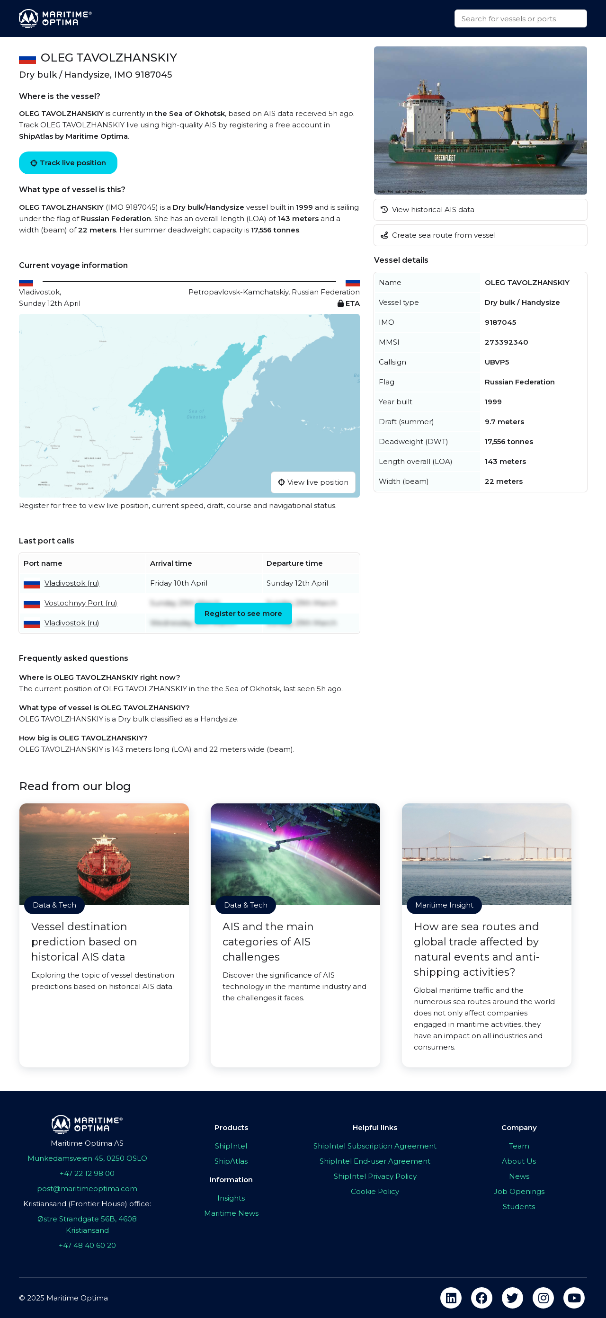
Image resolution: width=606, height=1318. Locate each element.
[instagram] (543, 1298)
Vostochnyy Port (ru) (81, 602)
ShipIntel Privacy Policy (375, 1176)
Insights (231, 1197)
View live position (313, 482)
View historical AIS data (427, 209)
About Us (519, 1161)
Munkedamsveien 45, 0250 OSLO (87, 1158)
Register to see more (243, 613)
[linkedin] (451, 1298)
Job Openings (519, 1191)
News (519, 1176)
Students (519, 1206)
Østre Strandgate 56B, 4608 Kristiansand (87, 1224)
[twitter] (512, 1298)
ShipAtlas (231, 1161)
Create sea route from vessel (438, 235)
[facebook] (481, 1298)
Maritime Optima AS (87, 1143)
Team (519, 1145)
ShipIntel (231, 1145)
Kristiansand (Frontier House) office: (87, 1203)
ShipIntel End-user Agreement (375, 1161)
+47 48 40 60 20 (87, 1245)
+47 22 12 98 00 (87, 1173)
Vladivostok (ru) (72, 583)
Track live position (68, 162)
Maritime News (231, 1213)
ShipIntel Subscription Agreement (375, 1145)
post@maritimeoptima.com (87, 1188)
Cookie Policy (375, 1191)
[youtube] (574, 1298)
